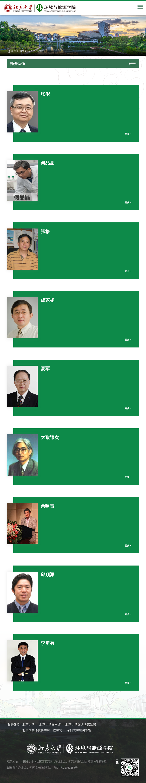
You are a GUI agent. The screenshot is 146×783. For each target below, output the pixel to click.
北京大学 (28, 724)
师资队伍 (24, 50)
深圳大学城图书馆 (79, 730)
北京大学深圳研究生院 (80, 724)
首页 (13, 50)
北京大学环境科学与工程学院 (42, 730)
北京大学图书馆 (50, 724)
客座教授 (38, 50)
